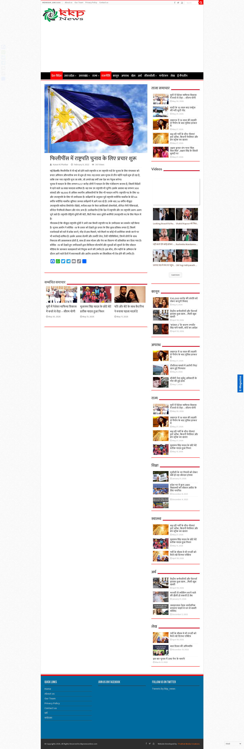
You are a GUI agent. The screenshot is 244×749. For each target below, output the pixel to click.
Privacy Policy (91, 2)
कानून (116, 76)
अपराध (125, 76)
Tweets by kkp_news (163, 689)
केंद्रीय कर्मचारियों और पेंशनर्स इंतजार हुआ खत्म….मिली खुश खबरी (183, 314)
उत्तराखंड (83, 76)
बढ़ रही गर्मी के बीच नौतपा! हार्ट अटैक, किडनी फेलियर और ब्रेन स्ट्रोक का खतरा (184, 137)
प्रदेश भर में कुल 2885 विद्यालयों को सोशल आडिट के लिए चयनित (183, 488)
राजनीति (105, 76)
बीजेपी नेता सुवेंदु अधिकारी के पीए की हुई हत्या (183, 379)
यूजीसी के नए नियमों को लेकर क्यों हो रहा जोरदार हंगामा (184, 473)
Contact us (103, 2)
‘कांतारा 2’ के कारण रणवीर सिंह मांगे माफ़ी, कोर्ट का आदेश (183, 326)
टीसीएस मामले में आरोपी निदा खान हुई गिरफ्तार (183, 367)
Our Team (79, 2)
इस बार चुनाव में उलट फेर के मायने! (169, 659)
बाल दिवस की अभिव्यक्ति (181, 646)
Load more (175, 275)
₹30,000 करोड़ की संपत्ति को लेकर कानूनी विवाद (184, 299)
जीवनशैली (149, 76)
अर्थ (140, 76)
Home (46, 75)
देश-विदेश (57, 76)
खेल (133, 76)
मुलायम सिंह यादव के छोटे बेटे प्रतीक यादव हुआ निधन (95, 309)
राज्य (94, 76)
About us (68, 2)
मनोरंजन (163, 76)
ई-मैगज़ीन (182, 76)
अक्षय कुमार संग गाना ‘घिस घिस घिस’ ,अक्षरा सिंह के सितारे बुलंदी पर (184, 151)
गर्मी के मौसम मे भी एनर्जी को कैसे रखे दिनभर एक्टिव (183, 553)
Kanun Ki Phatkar (60, 164)
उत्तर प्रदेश (69, 76)
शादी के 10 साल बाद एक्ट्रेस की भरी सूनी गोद (182, 109)
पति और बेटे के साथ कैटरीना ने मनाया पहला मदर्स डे (129, 309)
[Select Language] (233, 744)
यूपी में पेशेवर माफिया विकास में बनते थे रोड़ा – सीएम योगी (61, 309)
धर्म (46, 713)
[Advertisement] (122, 47)
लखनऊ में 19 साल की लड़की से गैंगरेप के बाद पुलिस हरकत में (183, 123)
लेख (173, 76)
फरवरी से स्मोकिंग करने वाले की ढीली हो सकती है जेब (183, 594)
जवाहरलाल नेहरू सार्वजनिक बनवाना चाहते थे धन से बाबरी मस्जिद (183, 608)
